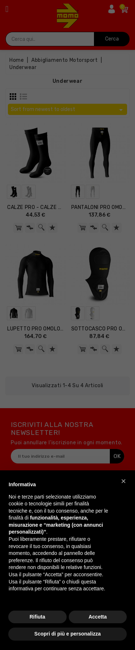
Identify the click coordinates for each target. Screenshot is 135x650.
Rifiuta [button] (37, 617)
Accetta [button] (98, 617)
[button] (123, 481)
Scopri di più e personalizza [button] (67, 634)
